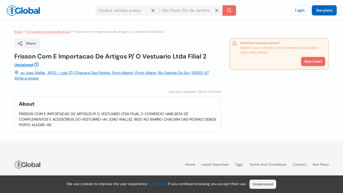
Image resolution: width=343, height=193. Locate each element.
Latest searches (215, 164)
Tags (239, 164)
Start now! (313, 61)
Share (27, 43)
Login (299, 10)
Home (190, 164)
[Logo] (23, 10)
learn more (157, 183)
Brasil (18, 32)
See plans (324, 10)
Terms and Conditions (267, 164)
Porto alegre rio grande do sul (48, 32)
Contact (299, 164)
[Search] (229, 10)
